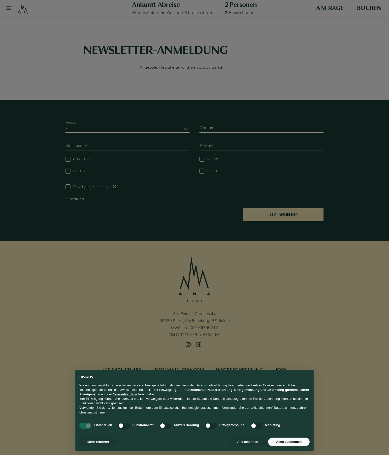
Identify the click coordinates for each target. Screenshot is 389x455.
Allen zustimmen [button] (289, 442)
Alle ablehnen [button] (247, 442)
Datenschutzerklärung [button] (211, 385)
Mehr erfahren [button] (98, 442)
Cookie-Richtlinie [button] (125, 394)
